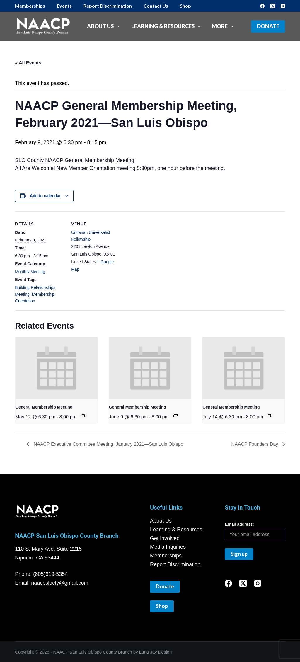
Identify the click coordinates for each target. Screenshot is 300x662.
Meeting (22, 294)
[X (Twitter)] (272, 6)
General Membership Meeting (43, 407)
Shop (185, 5)
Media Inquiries (168, 547)
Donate (268, 26)
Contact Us (156, 5)
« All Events (28, 62)
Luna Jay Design (155, 651)
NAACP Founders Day (255, 444)
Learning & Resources (167, 26)
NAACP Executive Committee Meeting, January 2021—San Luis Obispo (107, 444)
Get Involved (165, 538)
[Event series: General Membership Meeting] (83, 415)
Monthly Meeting (30, 271)
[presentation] (56, 368)
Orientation (25, 301)
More (224, 26)
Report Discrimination (107, 5)
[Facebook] (262, 6)
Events (64, 5)
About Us (104, 26)
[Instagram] (283, 6)
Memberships (30, 5)
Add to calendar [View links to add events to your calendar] (45, 195)
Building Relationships (35, 287)
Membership (43, 294)
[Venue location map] (158, 252)
